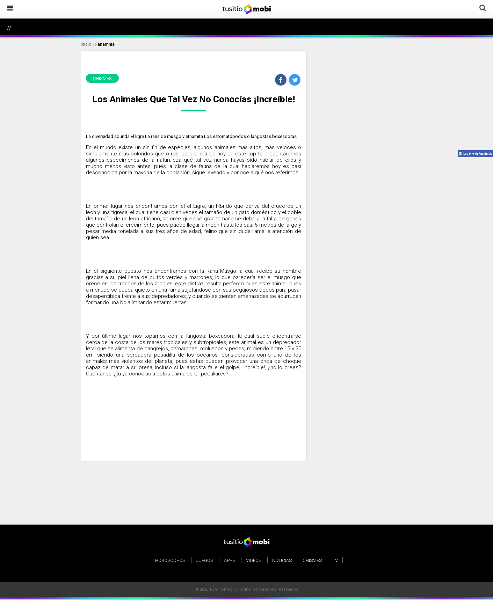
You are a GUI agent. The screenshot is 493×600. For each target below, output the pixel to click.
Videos (253, 560)
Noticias (282, 560)
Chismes (312, 560)
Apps (229, 560)
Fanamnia (105, 44)
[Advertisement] (194, 417)
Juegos (204, 560)
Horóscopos (170, 560)
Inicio (86, 44)
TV (335, 560)
